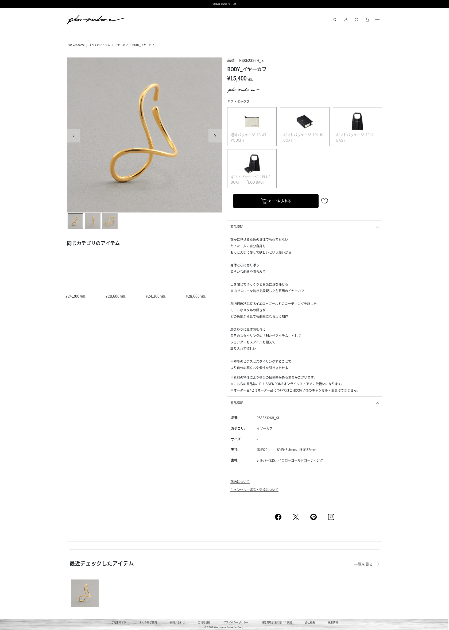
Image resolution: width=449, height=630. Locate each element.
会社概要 (310, 622)
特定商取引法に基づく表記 (277, 622)
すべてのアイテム (99, 45)
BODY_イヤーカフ (143, 45)
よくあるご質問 (148, 622)
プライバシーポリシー (236, 622)
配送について (240, 481)
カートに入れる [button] (276, 201)
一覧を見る (364, 564)
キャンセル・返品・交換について (254, 489)
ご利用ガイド (118, 622)
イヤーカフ (121, 45)
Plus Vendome (76, 45)
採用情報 (333, 622)
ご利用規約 (204, 622)
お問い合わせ (177, 622)
